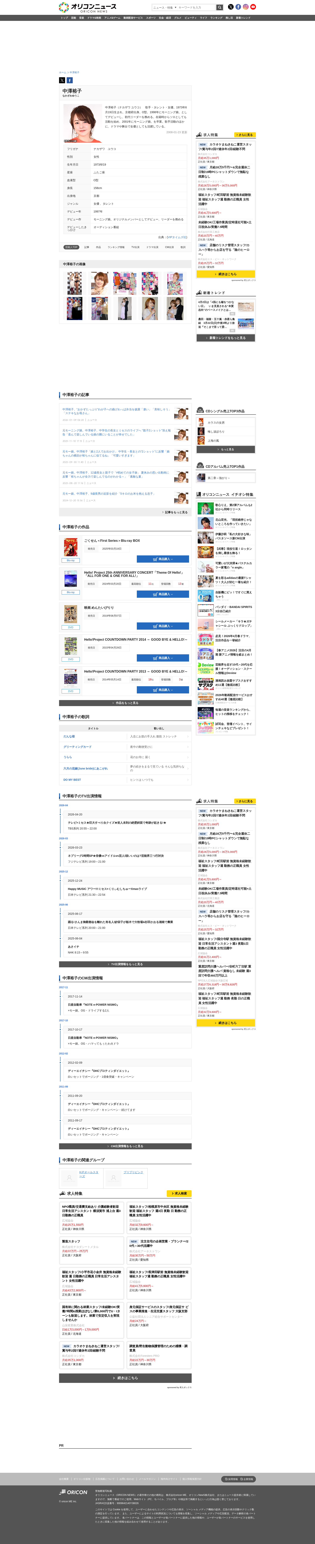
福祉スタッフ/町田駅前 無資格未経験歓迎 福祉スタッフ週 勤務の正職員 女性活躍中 (224, 199)
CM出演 (169, 247)
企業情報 (248, 1479)
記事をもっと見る (176, 512)
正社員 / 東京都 (91, 1283)
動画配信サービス (133, 17)
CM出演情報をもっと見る (125, 1146)
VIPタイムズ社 (177, 237)
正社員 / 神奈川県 (91, 1218)
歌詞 (183, 247)
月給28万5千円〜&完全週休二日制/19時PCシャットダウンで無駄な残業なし (224, 172)
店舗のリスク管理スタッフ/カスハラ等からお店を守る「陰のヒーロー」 (224, 249)
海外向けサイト (169, 1479)
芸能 (73, 17)
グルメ (177, 17)
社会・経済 (165, 17)
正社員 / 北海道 (91, 1320)
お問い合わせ (127, 1479)
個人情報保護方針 (192, 1479)
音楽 (81, 17)
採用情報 (233, 1479)
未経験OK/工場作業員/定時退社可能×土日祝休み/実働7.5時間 (225, 225)
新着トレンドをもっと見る (226, 337)
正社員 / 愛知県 (159, 1250)
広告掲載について (105, 1479)
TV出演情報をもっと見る (125, 964)
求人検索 (181, 1193)
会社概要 (64, 1479)
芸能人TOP (71, 247)
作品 (98, 247)
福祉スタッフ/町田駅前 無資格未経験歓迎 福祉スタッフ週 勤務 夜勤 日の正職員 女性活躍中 (224, 998)
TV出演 (135, 247)
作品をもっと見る (125, 702)
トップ (64, 17)
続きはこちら (128, 1378)
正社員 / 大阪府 (91, 1248)
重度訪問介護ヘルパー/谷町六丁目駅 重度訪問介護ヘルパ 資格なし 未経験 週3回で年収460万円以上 (224, 971)
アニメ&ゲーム (112, 17)
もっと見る (226, 449)
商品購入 (163, 559)
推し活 (229, 17)
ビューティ (191, 17)
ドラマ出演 (152, 247)
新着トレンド (243, 17)
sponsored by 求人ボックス (179, 1387)
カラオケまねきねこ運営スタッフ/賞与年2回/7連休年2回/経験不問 (225, 147)
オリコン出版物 (82, 1479)
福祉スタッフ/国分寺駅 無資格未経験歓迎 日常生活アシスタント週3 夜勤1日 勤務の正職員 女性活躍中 (224, 943)
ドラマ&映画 (94, 17)
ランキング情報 (116, 247)
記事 (86, 247)
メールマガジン (147, 1479)
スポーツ (151, 17)
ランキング (216, 17)
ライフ (203, 17)
